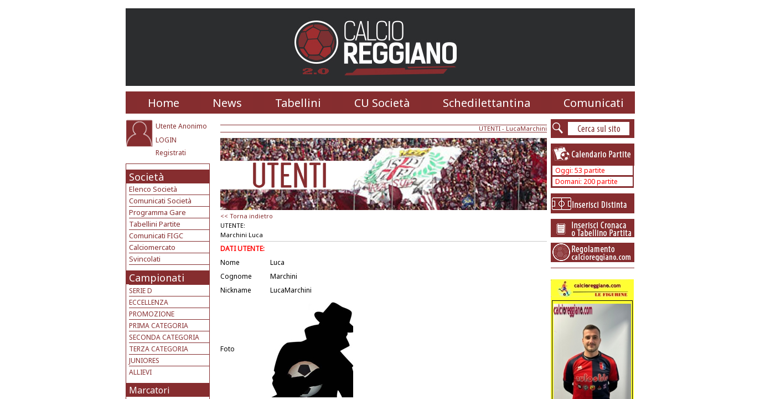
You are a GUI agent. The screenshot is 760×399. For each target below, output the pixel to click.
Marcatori (149, 390)
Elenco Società (153, 189)
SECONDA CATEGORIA (164, 337)
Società (146, 176)
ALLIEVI (140, 372)
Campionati (156, 277)
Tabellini (298, 102)
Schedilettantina (486, 102)
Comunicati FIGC (156, 236)
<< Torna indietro (246, 216)
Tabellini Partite (154, 224)
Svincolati (145, 259)
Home (163, 102)
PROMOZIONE (151, 314)
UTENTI (489, 128)
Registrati (171, 152)
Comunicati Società (160, 201)
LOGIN (166, 140)
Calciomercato (152, 247)
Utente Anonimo (181, 126)
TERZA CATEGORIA (158, 349)
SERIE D (140, 290)
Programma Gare (157, 212)
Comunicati (593, 102)
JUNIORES (144, 360)
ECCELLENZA (148, 302)
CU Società (382, 102)
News (227, 102)
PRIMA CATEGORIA (158, 325)
